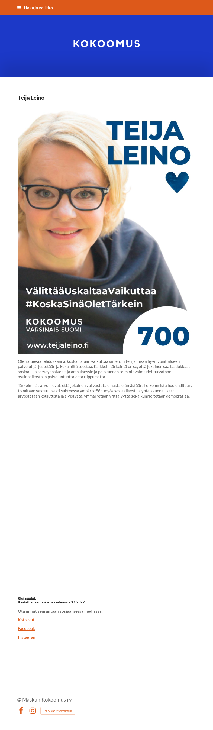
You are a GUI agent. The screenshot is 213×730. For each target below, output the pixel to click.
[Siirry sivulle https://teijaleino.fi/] (106, 229)
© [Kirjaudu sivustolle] (19, 699)
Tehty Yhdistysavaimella (57, 710)
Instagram (27, 637)
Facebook (26, 628)
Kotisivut (26, 619)
